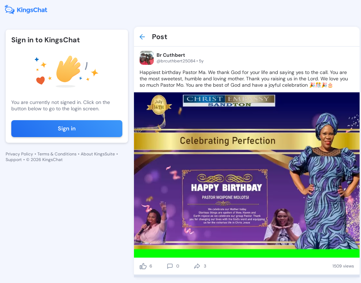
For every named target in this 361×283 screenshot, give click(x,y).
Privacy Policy (19, 154)
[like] (143, 266)
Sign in (67, 128)
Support (14, 159)
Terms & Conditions (57, 154)
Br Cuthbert (171, 55)
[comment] (169, 266)
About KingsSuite (98, 154)
